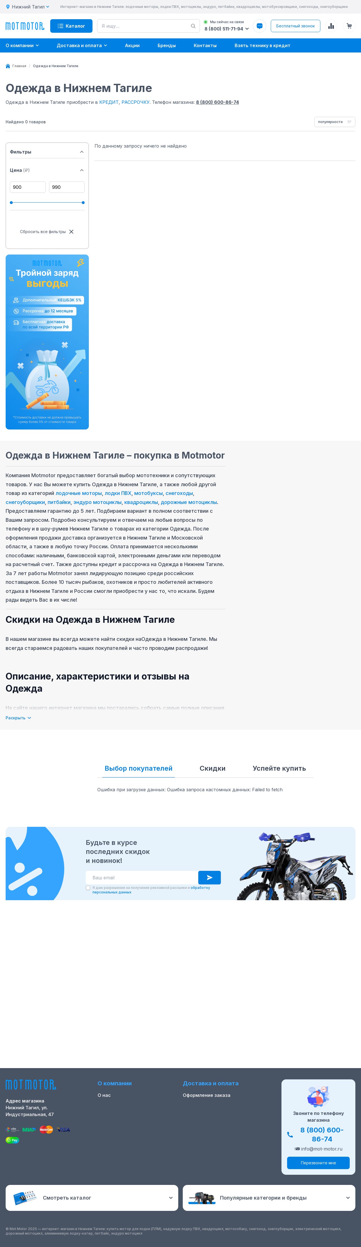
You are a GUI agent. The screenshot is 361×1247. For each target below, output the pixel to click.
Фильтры (47, 152)
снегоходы (179, 493)
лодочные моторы (79, 493)
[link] (55, 66)
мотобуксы (148, 493)
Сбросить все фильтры (47, 231)
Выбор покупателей (139, 768)
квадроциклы (141, 502)
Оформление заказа (206, 1102)
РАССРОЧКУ (135, 102)
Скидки (213, 768)
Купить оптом (199, 1129)
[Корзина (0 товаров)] (349, 26)
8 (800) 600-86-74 (217, 102)
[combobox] (334, 122)
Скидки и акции (116, 1111)
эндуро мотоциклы (97, 502)
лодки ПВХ (118, 493)
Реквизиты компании (122, 1147)
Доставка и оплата (205, 1111)
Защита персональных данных (219, 1138)
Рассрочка (195, 1120)
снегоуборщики (25, 502)
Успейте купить (279, 768)
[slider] (11, 202)
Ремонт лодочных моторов (129, 1129)
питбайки (59, 502)
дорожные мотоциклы (189, 502)
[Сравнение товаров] (331, 26)
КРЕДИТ (109, 102)
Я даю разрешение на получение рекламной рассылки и (151, 1042)
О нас (104, 1102)
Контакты (109, 1120)
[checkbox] (88, 1040)
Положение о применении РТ (132, 1138)
